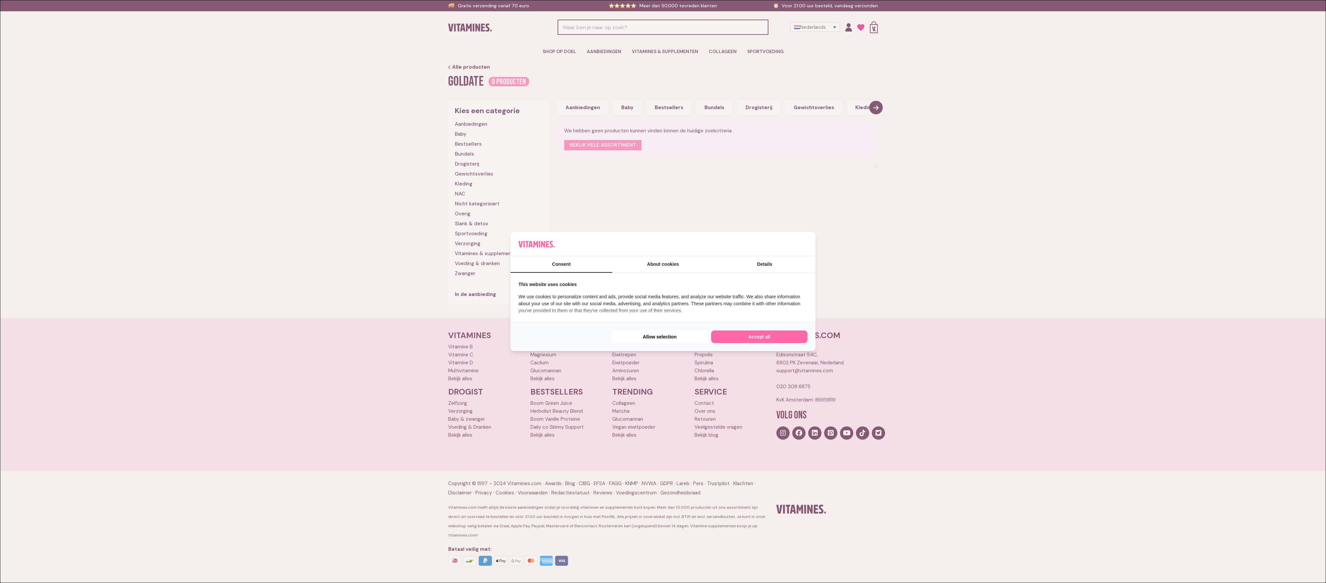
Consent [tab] (561, 264)
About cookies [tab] (663, 264)
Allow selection (660, 336)
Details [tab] (764, 264)
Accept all (759, 336)
